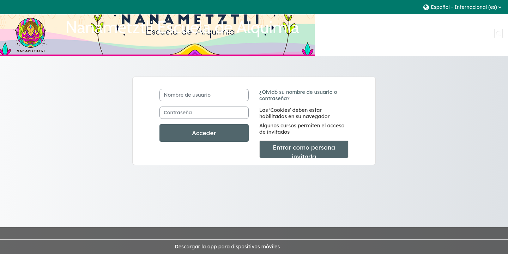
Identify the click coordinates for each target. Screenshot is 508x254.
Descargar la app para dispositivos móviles (227, 246)
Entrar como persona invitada (304, 151)
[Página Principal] (30, 34)
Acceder (204, 133)
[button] (462, 6)
